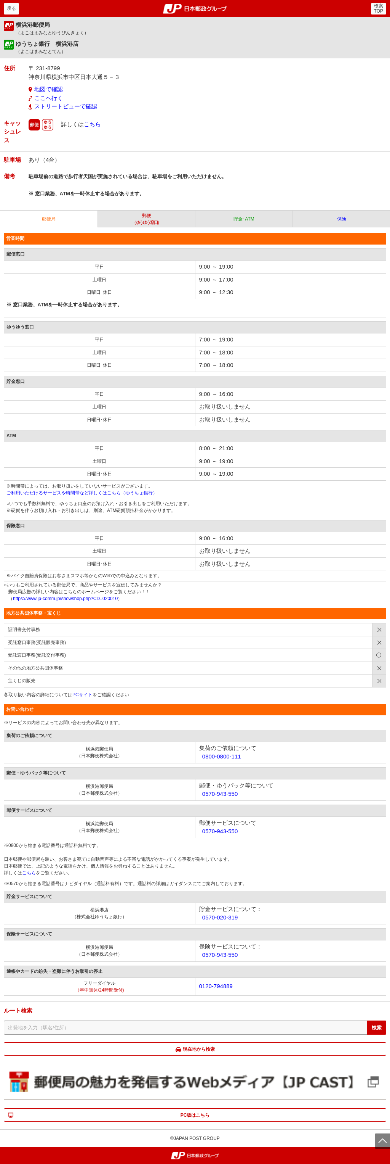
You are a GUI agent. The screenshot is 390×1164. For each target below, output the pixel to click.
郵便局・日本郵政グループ (195, 9)
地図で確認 (48, 89)
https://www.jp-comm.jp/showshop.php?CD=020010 (65, 598)
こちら (92, 124)
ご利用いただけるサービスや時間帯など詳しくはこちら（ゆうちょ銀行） (81, 493)
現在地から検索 (199, 1049)
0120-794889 (216, 986)
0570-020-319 (220, 917)
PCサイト (82, 694)
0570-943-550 (220, 793)
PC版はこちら (195, 1115)
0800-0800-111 (221, 756)
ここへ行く (48, 98)
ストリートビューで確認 (65, 106)
